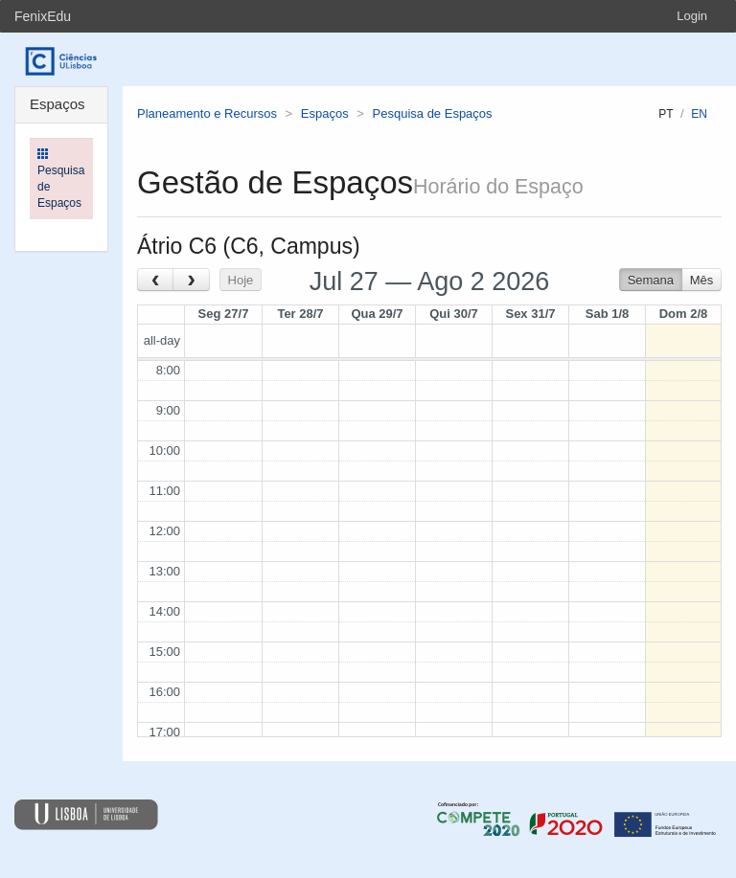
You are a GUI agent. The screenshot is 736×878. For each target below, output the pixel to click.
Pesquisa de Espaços (433, 113)
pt (665, 114)
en (699, 114)
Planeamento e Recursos (207, 113)
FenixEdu (42, 16)
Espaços (325, 113)
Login (692, 16)
